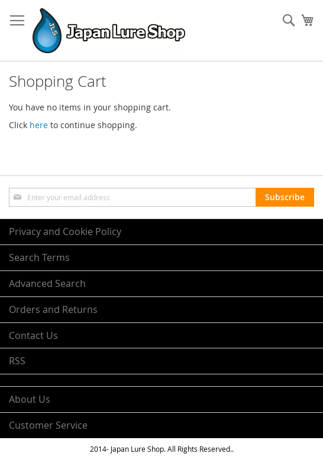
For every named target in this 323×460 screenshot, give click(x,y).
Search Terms (39, 257)
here (39, 125)
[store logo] (109, 30)
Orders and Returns (53, 309)
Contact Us (33, 335)
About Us (29, 399)
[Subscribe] (285, 197)
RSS (17, 360)
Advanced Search (47, 283)
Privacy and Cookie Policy (65, 231)
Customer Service (48, 425)
